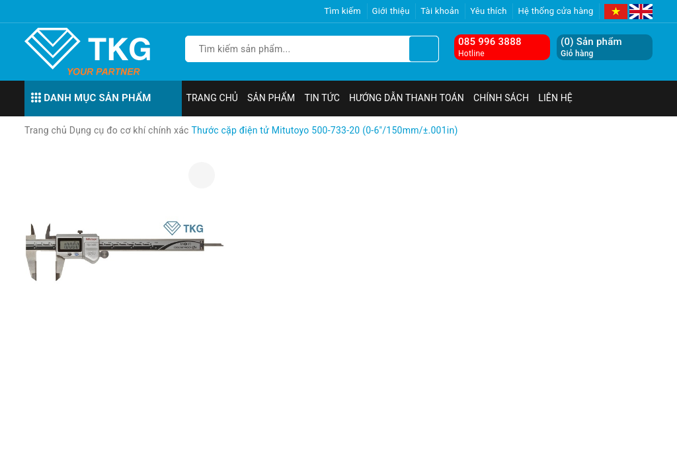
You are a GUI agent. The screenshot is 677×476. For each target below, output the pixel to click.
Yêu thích (488, 11)
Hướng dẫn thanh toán (406, 98)
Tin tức (322, 98)
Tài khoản (439, 11)
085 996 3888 (490, 42)
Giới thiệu (391, 11)
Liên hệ (555, 98)
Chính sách (501, 98)
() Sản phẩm (591, 47)
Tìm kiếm (342, 11)
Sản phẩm (271, 98)
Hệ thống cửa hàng (555, 11)
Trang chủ (212, 98)
